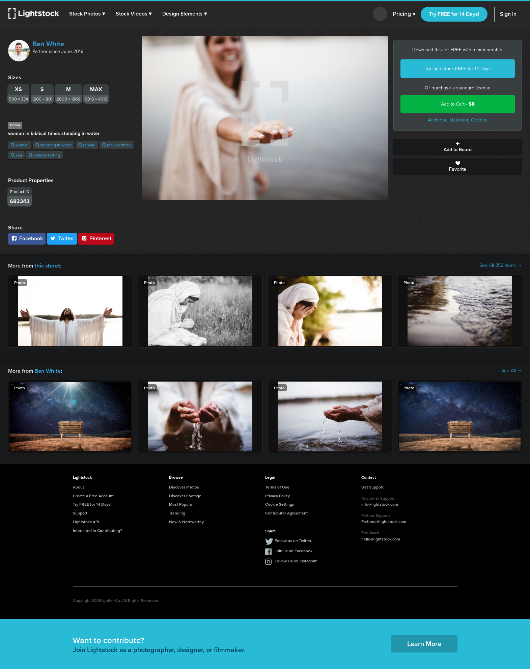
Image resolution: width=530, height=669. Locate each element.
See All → (511, 370)
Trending (177, 512)
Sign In (508, 14)
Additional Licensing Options (457, 119)
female (86, 145)
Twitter (62, 238)
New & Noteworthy (186, 521)
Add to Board (457, 147)
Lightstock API (86, 521)
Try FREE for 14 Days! (454, 14)
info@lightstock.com (379, 503)
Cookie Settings (279, 503)
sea (16, 155)
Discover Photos (184, 486)
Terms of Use (277, 486)
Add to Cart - (458, 104)
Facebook (27, 238)
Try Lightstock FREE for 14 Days (458, 68)
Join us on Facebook (293, 550)
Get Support (372, 486)
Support (80, 512)
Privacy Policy (277, 495)
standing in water (53, 145)
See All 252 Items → (500, 265)
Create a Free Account (93, 495)
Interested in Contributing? (97, 530)
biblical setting (44, 155)
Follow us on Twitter (293, 540)
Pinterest (96, 238)
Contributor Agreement (286, 512)
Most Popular (181, 503)
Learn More (424, 643)
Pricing (404, 14)
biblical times (116, 145)
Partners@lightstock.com (383, 521)
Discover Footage (185, 495)
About (78, 486)
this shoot (46, 265)
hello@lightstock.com (380, 538)
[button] (87, 13)
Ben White (48, 44)
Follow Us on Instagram (296, 560)
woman (20, 145)
